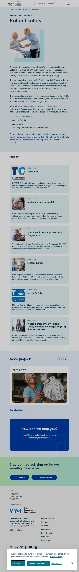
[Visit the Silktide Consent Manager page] (72, 563)
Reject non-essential (38, 563)
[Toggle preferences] (57, 563)
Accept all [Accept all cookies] (18, 563)
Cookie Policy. (56, 556)
